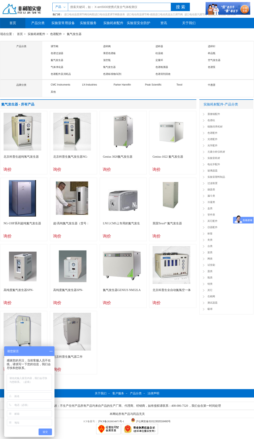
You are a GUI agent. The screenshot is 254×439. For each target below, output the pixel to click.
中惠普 (211, 84)
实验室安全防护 (138, 23)
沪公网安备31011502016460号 (151, 421)
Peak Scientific (153, 84)
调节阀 (54, 46)
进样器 (159, 46)
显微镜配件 (213, 114)
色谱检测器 (162, 67)
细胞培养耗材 (215, 126)
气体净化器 (57, 67)
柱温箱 (159, 53)
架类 (210, 252)
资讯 (163, 23)
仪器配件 (212, 227)
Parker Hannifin (122, 84)
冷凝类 (211, 202)
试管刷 (211, 265)
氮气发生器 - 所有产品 (17, 104)
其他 (53, 91)
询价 (7, 169)
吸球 (210, 309)
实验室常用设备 (63, 23)
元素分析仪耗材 (216, 151)
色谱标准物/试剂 (112, 74)
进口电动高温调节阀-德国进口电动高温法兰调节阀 (155, 14)
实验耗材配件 (113, 23)
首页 (12, 23)
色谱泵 (211, 67)
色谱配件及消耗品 (61, 74)
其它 (210, 290)
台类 (210, 246)
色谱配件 (56, 34)
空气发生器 (214, 60)
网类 (210, 258)
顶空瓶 (107, 60)
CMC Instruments (60, 84)
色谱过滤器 (57, 53)
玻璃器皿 (212, 170)
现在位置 (6, 34)
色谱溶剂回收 (163, 74)
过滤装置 (212, 183)
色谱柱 (211, 120)
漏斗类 (211, 195)
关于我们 (189, 23)
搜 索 (180, 7)
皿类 (210, 271)
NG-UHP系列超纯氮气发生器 (22, 223)
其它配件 (212, 221)
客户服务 (118, 393)
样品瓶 (211, 53)
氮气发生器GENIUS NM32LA (122, 290)
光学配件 (212, 145)
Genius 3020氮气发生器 (117, 156)
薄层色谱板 (109, 53)
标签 (210, 233)
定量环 (159, 60)
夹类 (210, 239)
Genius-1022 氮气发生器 (168, 156)
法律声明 (153, 393)
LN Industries (89, 84)
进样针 (211, 46)
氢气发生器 (109, 67)
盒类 (210, 208)
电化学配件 (213, 164)
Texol (179, 84)
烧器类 (211, 189)
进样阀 (107, 46)
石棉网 (211, 296)
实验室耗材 (213, 158)
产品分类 (38, 23)
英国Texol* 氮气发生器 (167, 223)
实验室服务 (88, 23)
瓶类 (210, 277)
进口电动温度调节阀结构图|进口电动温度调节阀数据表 (94, 14)
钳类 (210, 283)
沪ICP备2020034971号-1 (111, 421)
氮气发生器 (74, 34)
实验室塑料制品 (216, 176)
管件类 (211, 214)
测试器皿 (212, 302)
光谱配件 (212, 139)
